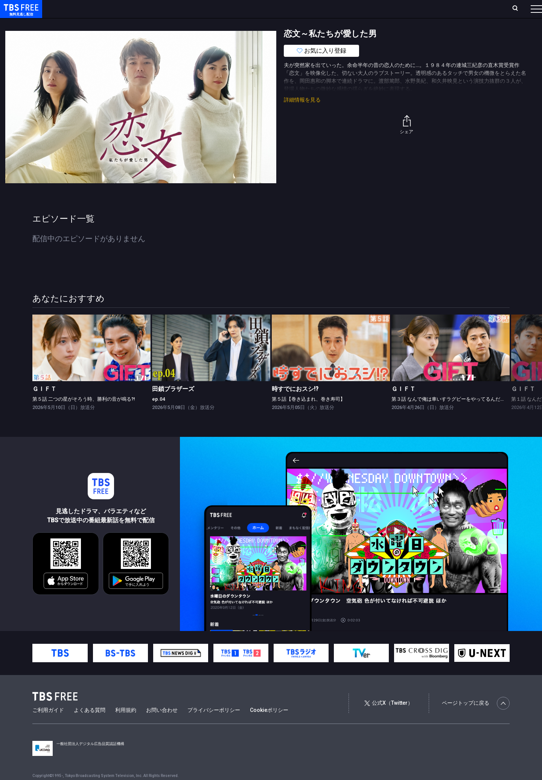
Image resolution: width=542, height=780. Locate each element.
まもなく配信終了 (115, 23)
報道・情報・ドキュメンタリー (248, 23)
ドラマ (151, 23)
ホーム (85, 9)
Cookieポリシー (269, 725)
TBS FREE (20, 13)
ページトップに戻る (476, 718)
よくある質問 (89, 725)
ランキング (142, 9)
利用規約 (125, 725)
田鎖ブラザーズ (173, 403)
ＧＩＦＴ (44, 403)
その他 (298, 23)
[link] (91, 363)
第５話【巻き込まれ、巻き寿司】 (308, 414)
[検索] (465, 9)
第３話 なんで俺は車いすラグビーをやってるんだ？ (448, 414)
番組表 (518, 9)
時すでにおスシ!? (295, 403)
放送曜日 (111, 9)
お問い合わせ (162, 725)
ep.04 (158, 414)
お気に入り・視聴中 (224, 9)
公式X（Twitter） (388, 718)
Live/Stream (178, 9)
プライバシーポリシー (213, 725)
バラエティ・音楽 (188, 23)
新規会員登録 (433, 9)
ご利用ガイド (48, 725)
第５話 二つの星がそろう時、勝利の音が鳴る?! (83, 414)
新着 (81, 23)
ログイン (395, 9)
